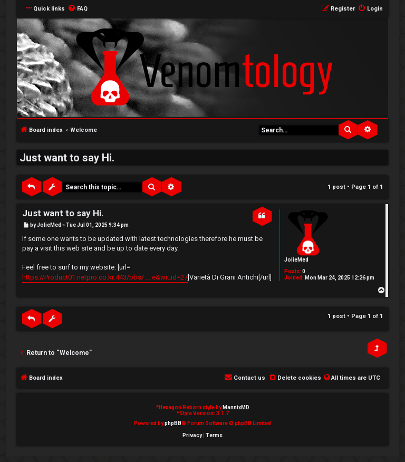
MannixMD (236, 407)
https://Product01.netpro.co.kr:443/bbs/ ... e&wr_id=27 (105, 277)
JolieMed (296, 260)
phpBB (173, 423)
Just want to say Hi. (67, 157)
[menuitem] (78, 9)
